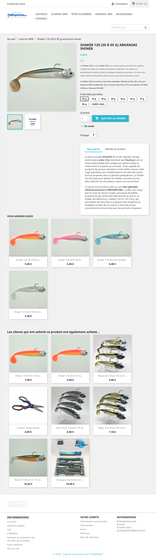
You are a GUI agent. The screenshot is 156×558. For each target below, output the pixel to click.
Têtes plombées (81, 14)
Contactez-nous (16, 3)
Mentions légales (16, 525)
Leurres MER (59, 14)
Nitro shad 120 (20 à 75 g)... (70, 427)
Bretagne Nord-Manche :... (70, 479)
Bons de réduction (89, 537)
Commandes (86, 525)
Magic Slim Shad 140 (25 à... (112, 427)
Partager (93, 135)
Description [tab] (93, 148)
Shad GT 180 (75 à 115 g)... (28, 479)
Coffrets (41, 14)
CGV (9, 529)
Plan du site (13, 548)
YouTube (17, 504)
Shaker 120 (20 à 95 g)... (28, 259)
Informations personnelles (93, 521)
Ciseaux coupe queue (28, 427)
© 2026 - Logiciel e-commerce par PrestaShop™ (78, 554)
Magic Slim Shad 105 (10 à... (112, 375)
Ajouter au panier (110, 118)
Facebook (10, 504)
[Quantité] (84, 118)
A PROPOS (12, 533)
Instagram (24, 504)
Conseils (41, 18)
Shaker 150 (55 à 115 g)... (28, 375)
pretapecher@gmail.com (131, 530)
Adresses (85, 533)
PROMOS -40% (103, 14)
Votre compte (89, 517)
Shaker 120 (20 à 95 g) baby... (112, 259)
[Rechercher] (130, 27)
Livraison (11, 521)
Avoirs (83, 529)
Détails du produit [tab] (115, 148)
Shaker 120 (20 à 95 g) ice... (28, 311)
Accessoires (124, 14)
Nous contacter (15, 544)
